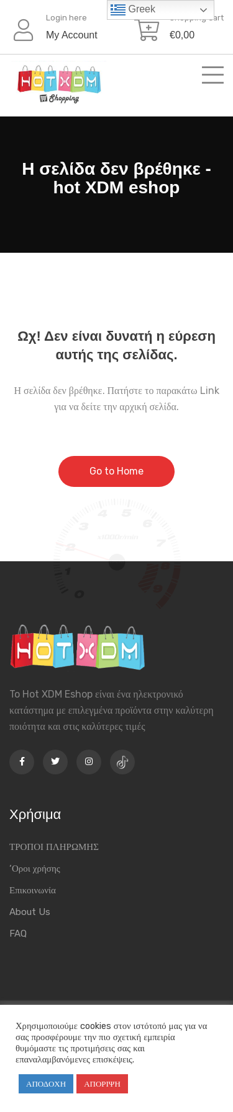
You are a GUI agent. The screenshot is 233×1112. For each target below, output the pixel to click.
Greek (133, 9)
